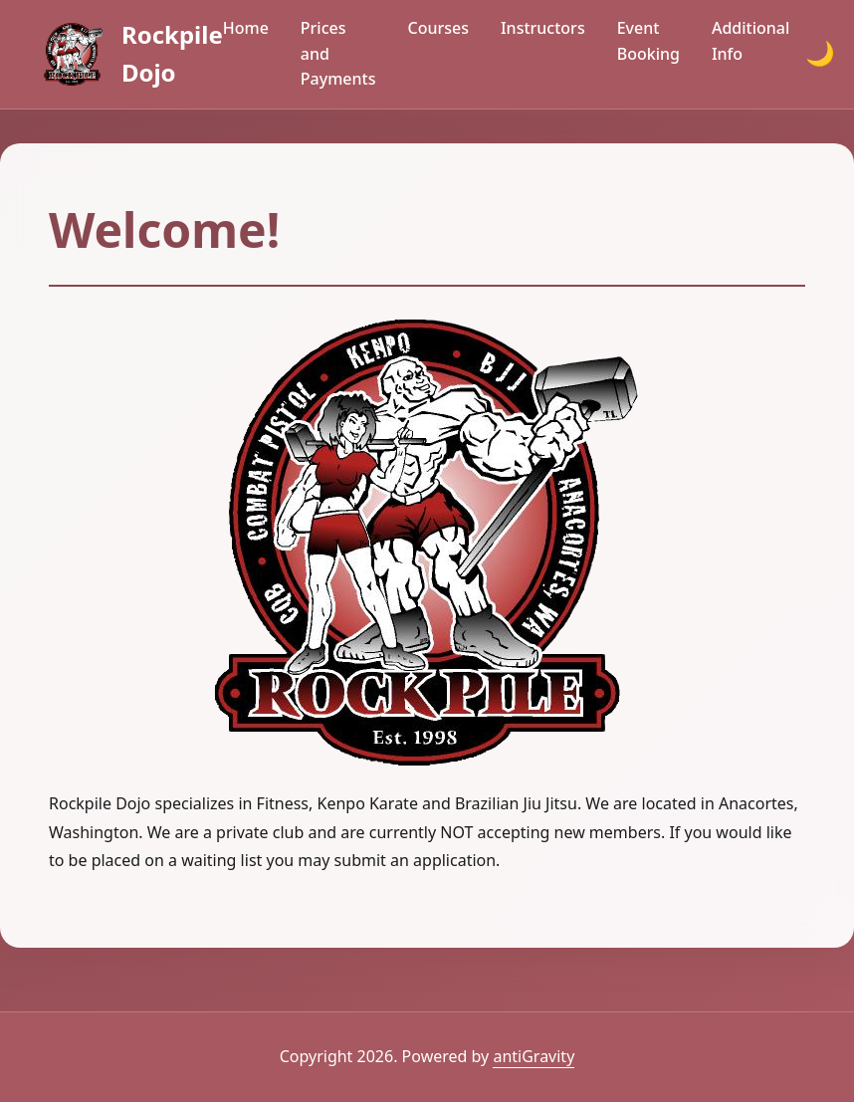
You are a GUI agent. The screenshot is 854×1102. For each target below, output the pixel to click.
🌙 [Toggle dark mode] (820, 53)
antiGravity (533, 1056)
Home (246, 28)
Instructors (543, 28)
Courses (437, 28)
